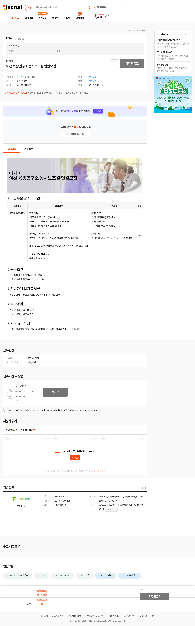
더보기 (144, 488)
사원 (30, 362)
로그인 (57, 451)
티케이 (9, 38)
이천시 (36, 358)
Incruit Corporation (100, 621)
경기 (30, 358)
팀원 (34, 362)
